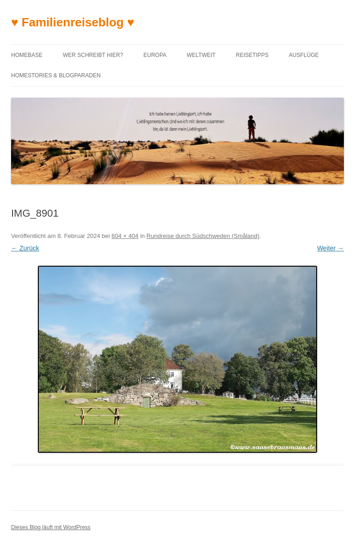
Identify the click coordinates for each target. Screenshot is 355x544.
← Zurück (25, 248)
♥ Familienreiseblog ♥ (72, 22)
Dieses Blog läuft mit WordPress (51, 527)
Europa (154, 55)
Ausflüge (304, 55)
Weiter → (330, 248)
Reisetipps (252, 55)
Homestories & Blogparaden (56, 75)
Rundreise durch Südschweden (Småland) (203, 235)
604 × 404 (124, 235)
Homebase (27, 55)
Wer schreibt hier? (93, 55)
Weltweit (201, 55)
